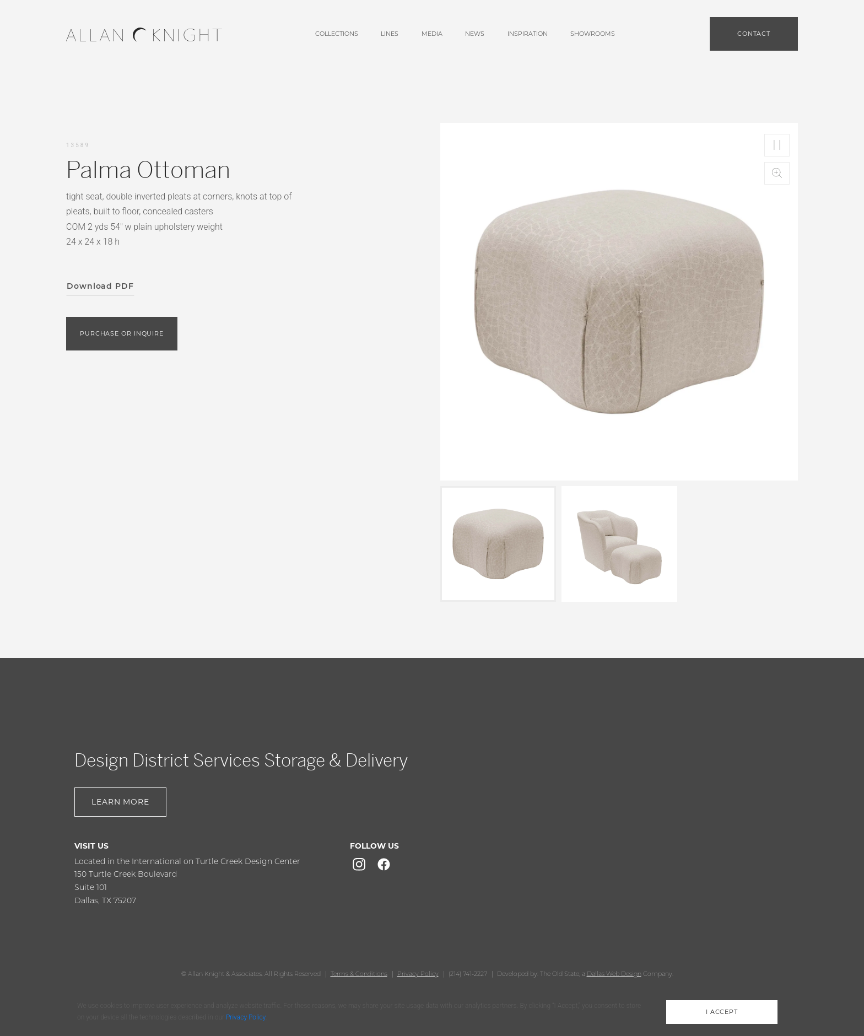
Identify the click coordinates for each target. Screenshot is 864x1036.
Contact (753, 33)
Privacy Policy (418, 974)
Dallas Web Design (614, 974)
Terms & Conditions (359, 974)
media (432, 33)
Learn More (120, 802)
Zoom (777, 173)
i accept (722, 1012)
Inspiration (527, 33)
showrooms (592, 33)
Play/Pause (777, 145)
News (474, 33)
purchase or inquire (122, 333)
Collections (336, 33)
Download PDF (100, 286)
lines (389, 33)
